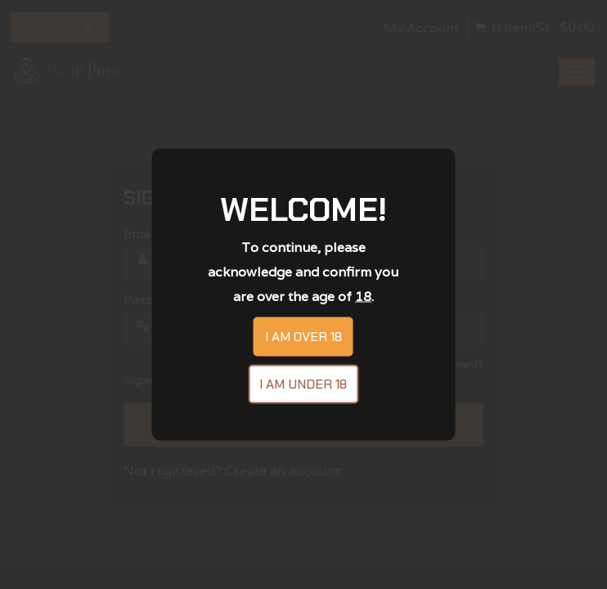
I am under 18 (303, 384)
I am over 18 (303, 336)
